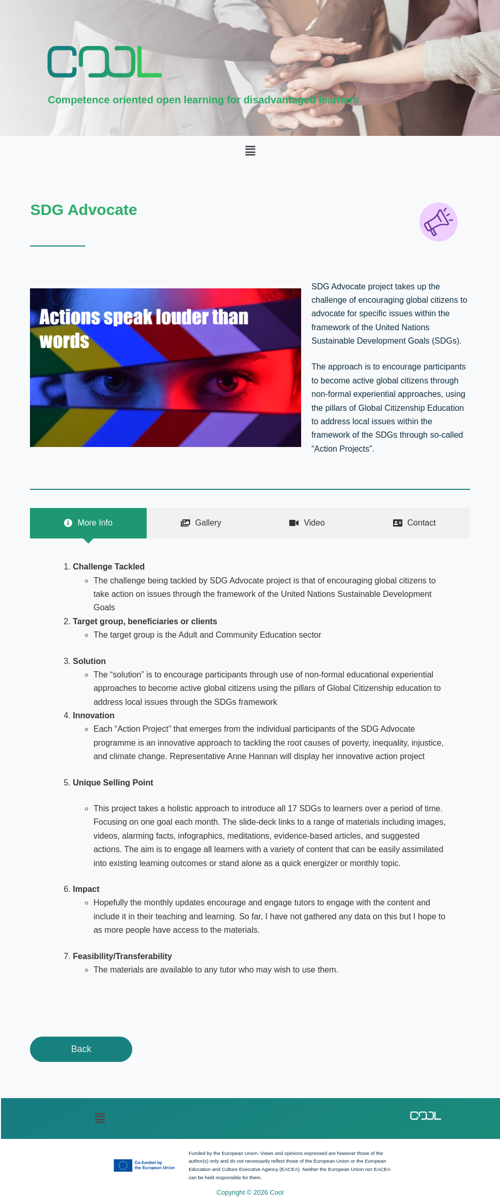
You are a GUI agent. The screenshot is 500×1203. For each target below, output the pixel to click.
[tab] (88, 523)
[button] (250, 151)
